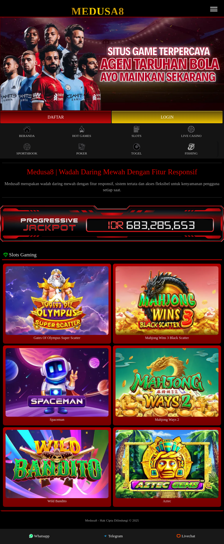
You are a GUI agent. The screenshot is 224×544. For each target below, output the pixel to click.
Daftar (56, 117)
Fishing (191, 149)
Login (167, 117)
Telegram (113, 536)
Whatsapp (39, 536)
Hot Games (81, 132)
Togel (136, 149)
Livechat (185, 536)
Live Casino (191, 132)
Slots (136, 132)
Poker (81, 149)
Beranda (27, 132)
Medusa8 (97, 11)
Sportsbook (26, 149)
